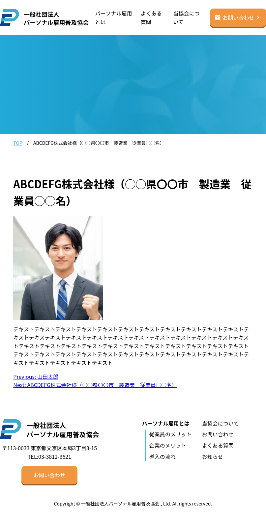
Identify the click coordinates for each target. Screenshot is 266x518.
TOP (17, 143)
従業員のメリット (170, 434)
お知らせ (212, 456)
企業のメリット (167, 445)
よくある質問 (151, 17)
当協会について (186, 17)
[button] (49, 475)
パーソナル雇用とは (113, 17)
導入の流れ (162, 456)
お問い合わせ (238, 17)
